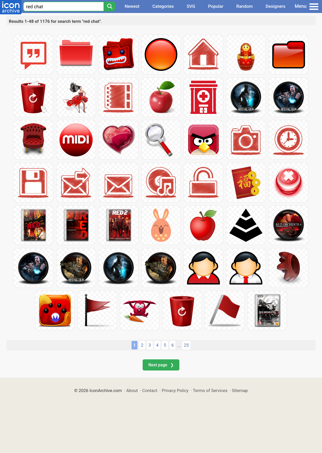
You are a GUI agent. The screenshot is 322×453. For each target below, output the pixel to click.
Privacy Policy (175, 390)
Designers (275, 6)
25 (186, 345)
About (132, 390)
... (178, 345)
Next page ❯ (160, 364)
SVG (191, 6)
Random (244, 6)
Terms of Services (210, 390)
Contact (149, 390)
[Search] (109, 6)
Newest (132, 6)
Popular (215, 6)
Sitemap (240, 390)
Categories (163, 6)
